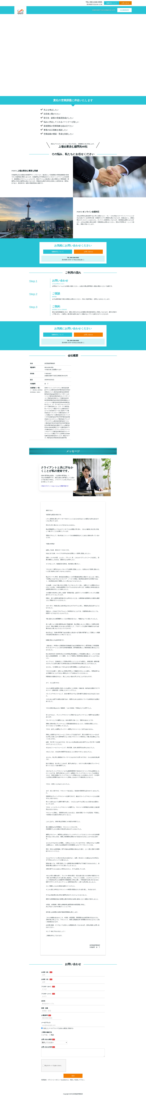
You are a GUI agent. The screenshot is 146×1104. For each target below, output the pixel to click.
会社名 (43, 1001)
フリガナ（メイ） (46, 993)
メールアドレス (45, 1022)
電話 (51, 1035)
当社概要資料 (124, 10)
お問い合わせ (125, 3)
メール (44, 1035)
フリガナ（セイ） (46, 986)
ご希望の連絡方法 (46, 1032)
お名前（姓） (45, 972)
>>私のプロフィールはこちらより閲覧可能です (55, 486)
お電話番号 (44, 1015)
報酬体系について (111, 3)
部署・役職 (44, 1008)
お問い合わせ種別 (46, 1039)
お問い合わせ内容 (46, 1047)
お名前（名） (45, 979)
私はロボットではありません (52, 1067)
